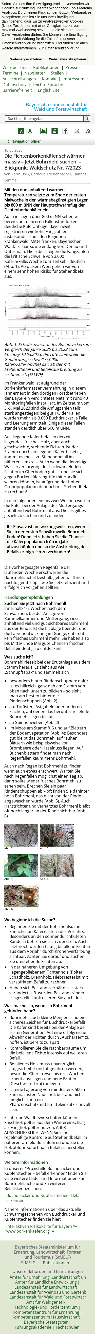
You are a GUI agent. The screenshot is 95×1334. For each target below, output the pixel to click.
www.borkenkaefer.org (30, 1231)
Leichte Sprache (48, 84)
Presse (71, 67)
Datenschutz (15, 84)
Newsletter (34, 73)
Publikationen (46, 67)
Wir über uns (15, 67)
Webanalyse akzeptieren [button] (67, 59)
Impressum (73, 79)
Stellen (57, 73)
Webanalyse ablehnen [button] (27, 59)
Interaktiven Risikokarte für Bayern (41, 1226)
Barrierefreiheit (17, 90)
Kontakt (49, 79)
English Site (49, 90)
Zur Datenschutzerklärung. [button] (59, 48)
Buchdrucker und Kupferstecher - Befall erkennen (44, 1198)
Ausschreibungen (19, 79)
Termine (10, 73)
